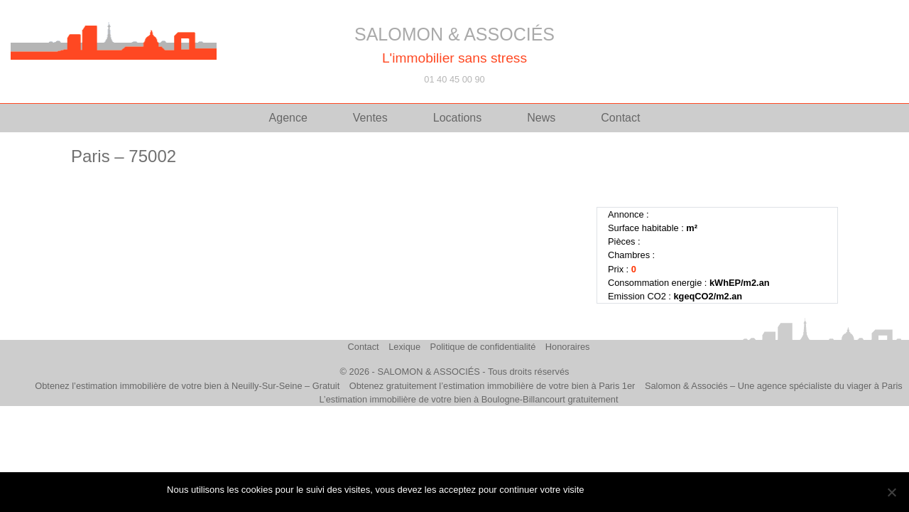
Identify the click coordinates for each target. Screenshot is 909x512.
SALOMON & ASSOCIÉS (454, 34)
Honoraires (567, 346)
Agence (288, 118)
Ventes (370, 118)
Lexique (404, 346)
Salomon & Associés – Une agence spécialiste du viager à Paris (774, 385)
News (541, 118)
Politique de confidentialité (483, 346)
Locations (457, 118)
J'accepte (611, 489)
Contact (620, 118)
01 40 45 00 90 (454, 79)
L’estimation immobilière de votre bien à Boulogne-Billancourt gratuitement (468, 399)
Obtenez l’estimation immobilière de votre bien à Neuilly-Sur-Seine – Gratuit (187, 385)
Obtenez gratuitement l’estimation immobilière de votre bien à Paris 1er (492, 385)
